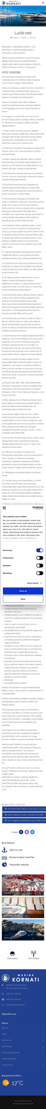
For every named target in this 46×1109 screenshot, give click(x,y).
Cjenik (4, 1034)
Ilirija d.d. (5, 1028)
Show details (33, 583)
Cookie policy (7, 1065)
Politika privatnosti (9, 1059)
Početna (14, 38)
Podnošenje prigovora (11, 1053)
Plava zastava (12, 954)
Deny (23, 599)
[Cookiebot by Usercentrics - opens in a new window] (32, 507)
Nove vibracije (28, 1104)
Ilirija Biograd (7, 1046)
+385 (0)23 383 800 (13, 994)
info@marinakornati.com (15, 1005)
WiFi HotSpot (33, 954)
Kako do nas (7, 1040)
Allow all (23, 591)
